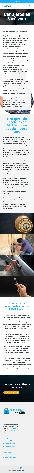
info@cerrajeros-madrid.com (11, 432)
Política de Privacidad (10, 457)
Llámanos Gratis (11, 392)
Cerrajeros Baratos (9, 446)
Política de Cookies (9, 455)
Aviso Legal (7, 452)
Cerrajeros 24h (8, 441)
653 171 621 (14, 430)
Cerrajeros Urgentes (9, 443)
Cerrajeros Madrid (9, 438)
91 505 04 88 (12, 428)
